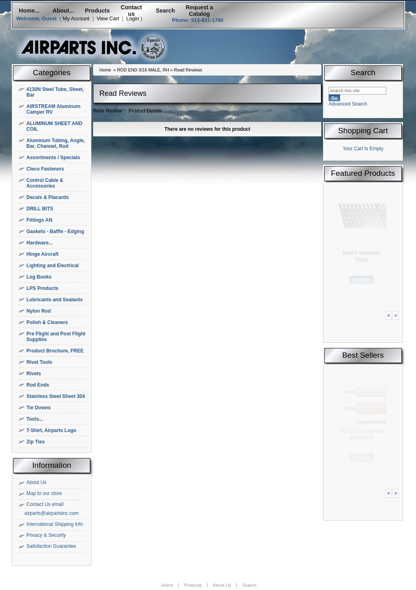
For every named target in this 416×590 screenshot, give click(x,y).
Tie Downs (38, 408)
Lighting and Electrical (52, 265)
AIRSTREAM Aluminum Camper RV (53, 109)
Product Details (144, 111)
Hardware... (39, 243)
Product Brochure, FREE (55, 351)
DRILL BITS (39, 209)
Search (165, 10)
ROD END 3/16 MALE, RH (143, 69)
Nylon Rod (38, 311)
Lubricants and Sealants (54, 300)
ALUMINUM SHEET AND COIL (54, 126)
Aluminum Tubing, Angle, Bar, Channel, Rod (55, 143)
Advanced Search (348, 104)
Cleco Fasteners (45, 169)
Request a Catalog (199, 10)
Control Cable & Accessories (44, 183)
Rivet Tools (39, 362)
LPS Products (42, 288)
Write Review (107, 111)
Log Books (39, 277)
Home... (29, 10)
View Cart (108, 18)
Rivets (33, 373)
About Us (36, 482)
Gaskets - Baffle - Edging (55, 231)
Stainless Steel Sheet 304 (55, 396)
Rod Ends (37, 385)
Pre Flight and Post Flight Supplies (55, 336)
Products (97, 10)
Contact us (131, 10)
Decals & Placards (47, 197)
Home (105, 69)
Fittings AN (39, 220)
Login (132, 18)
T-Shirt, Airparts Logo (51, 430)
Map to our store (44, 493)
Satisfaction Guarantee (51, 546)
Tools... (34, 419)
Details (362, 280)
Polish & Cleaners (47, 322)
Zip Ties (35, 442)
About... (63, 10)
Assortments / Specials (53, 157)
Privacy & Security (46, 535)
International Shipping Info (54, 524)
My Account (76, 18)
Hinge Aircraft (42, 254)
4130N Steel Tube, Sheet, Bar (55, 92)
